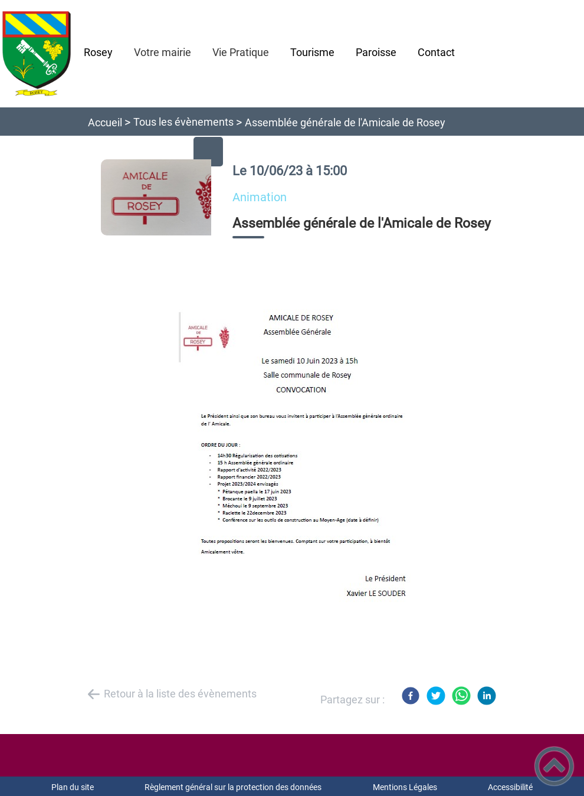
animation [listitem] (259, 197)
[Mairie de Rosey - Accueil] (36, 54)
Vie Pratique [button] (240, 52)
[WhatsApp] (461, 695)
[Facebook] (411, 696)
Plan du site (72, 787)
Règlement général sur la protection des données (233, 787)
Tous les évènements (183, 122)
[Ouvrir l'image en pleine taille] (161, 198)
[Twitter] (436, 695)
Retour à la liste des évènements (180, 693)
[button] (554, 766)
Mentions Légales (405, 787)
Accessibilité (510, 787)
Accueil (105, 122)
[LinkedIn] (487, 695)
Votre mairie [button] (162, 52)
